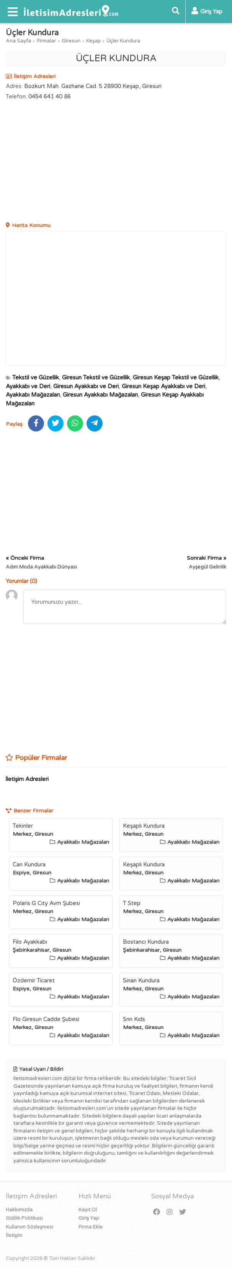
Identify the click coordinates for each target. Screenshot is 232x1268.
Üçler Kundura (123, 41)
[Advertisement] (116, 162)
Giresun (71, 41)
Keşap (93, 41)
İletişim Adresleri (27, 779)
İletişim (14, 1235)
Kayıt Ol (87, 1210)
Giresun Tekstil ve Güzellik (96, 377)
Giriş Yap (88, 1218)
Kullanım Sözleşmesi (29, 1227)
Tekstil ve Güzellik (35, 377)
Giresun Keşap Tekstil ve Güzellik (176, 377)
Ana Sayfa (18, 41)
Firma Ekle (90, 1227)
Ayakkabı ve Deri (28, 386)
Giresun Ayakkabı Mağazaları (100, 394)
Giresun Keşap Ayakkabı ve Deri (163, 386)
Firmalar (46, 41)
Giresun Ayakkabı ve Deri (86, 386)
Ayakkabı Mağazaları (33, 394)
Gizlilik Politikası (24, 1218)
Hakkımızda (19, 1210)
